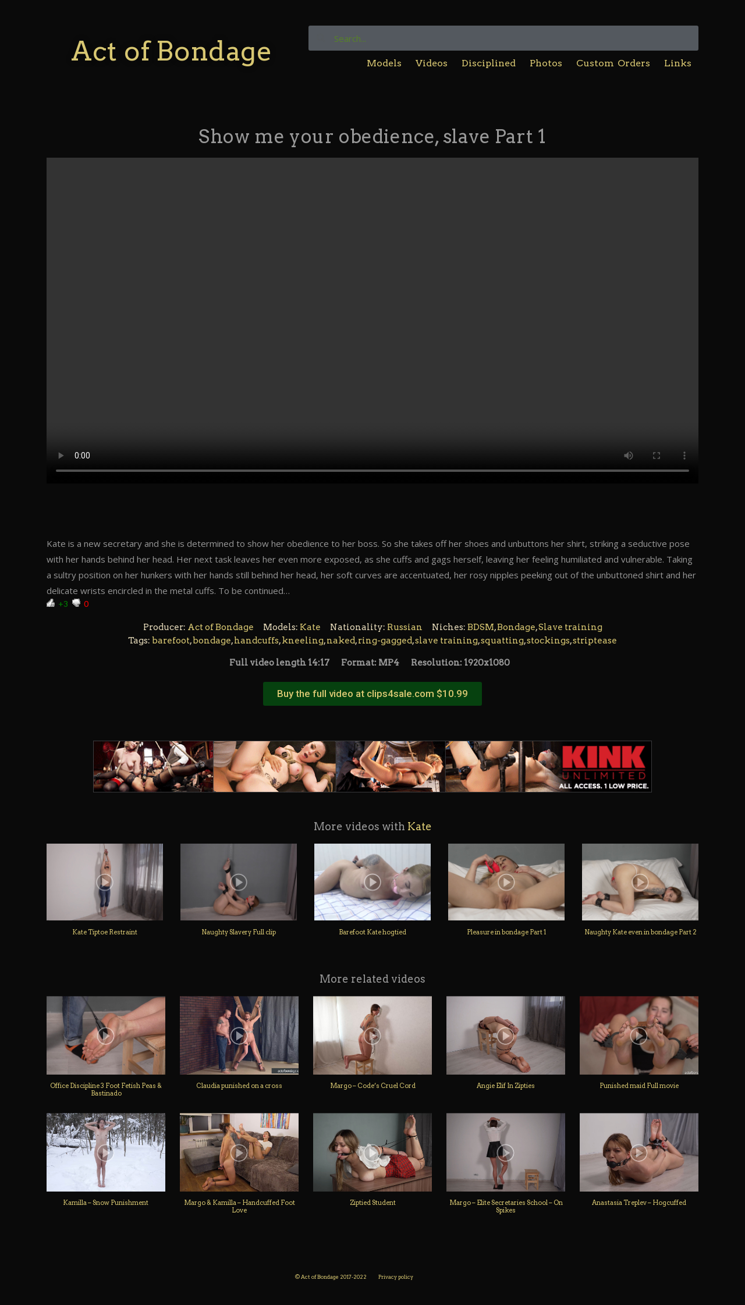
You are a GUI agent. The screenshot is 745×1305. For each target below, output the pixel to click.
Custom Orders (613, 63)
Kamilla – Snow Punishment (106, 1203)
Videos (432, 63)
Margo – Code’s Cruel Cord (373, 1086)
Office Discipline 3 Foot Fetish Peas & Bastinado (106, 1089)
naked (341, 640)
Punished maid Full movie (639, 1086)
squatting (502, 640)
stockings (548, 640)
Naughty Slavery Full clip (238, 932)
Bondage (516, 627)
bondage (212, 640)
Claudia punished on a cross (239, 1086)
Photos (546, 63)
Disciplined (489, 63)
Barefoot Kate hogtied (372, 932)
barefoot (171, 640)
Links (677, 63)
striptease (595, 640)
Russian (405, 627)
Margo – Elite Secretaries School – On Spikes (506, 1206)
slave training (446, 640)
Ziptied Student (373, 1203)
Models (384, 63)
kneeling (303, 640)
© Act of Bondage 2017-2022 (331, 1277)
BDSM (480, 627)
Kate (310, 627)
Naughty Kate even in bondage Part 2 (640, 932)
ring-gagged (385, 640)
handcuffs (256, 640)
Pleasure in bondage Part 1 (506, 932)
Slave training (570, 627)
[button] (372, 694)
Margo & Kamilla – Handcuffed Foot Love (239, 1206)
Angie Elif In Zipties (506, 1086)
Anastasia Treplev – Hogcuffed (639, 1203)
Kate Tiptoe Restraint (104, 932)
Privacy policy (395, 1277)
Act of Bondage (171, 51)
